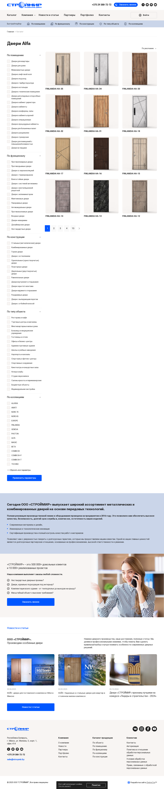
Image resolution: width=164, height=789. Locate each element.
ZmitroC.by (151, 782)
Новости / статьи (30, 707)
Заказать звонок (30, 602)
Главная (10, 32)
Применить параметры (24, 478)
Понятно (96, 785)
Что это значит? (64, 786)
